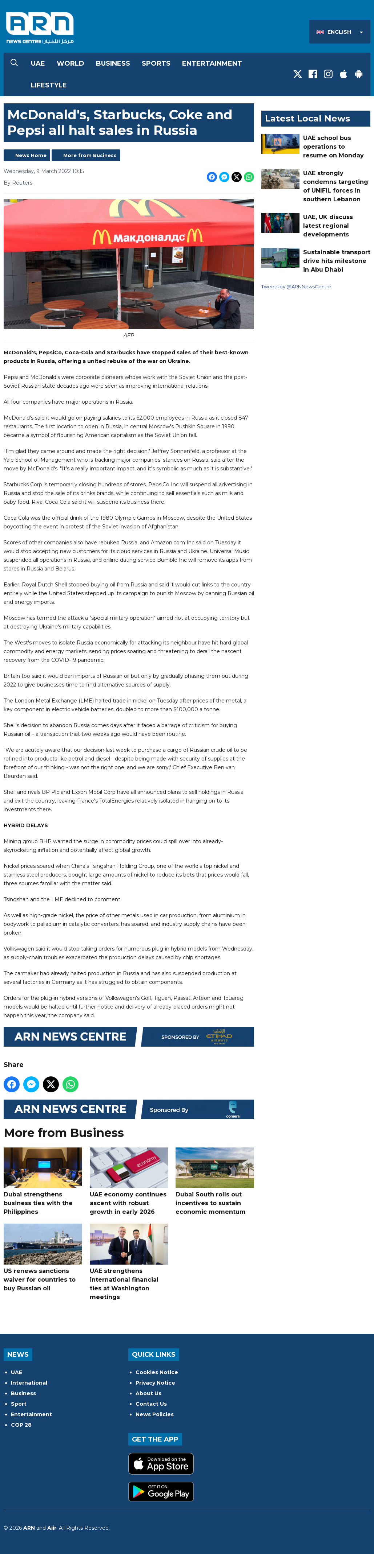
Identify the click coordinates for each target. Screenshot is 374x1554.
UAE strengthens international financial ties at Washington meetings (129, 1262)
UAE (38, 63)
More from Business (90, 155)
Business (113, 63)
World (70, 63)
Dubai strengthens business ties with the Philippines (43, 1181)
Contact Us (151, 1404)
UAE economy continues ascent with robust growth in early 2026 (129, 1181)
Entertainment (212, 63)
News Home (31, 155)
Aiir (51, 1528)
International (29, 1383)
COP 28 (21, 1425)
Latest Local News (307, 118)
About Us (148, 1393)
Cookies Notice (157, 1372)
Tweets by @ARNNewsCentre (296, 286)
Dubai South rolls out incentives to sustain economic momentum (215, 1181)
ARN (29, 1528)
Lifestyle (49, 85)
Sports (156, 63)
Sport (19, 1404)
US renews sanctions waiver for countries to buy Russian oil (43, 1257)
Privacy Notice (155, 1383)
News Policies (155, 1414)
